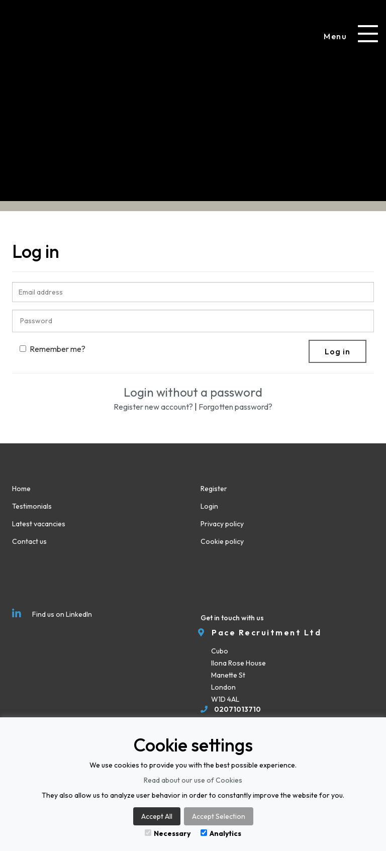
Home (21, 488)
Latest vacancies (38, 523)
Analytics (221, 833)
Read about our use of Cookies (193, 780)
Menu (335, 36)
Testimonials (32, 506)
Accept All (156, 816)
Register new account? (153, 407)
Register (214, 488)
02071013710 (237, 709)
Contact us (29, 541)
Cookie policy (222, 541)
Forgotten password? (235, 407)
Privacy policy (222, 523)
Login (209, 506)
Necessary (167, 833)
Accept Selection (218, 816)
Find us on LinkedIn (52, 614)
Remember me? (52, 349)
